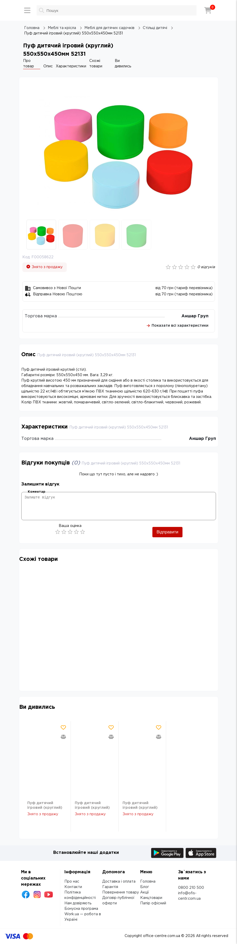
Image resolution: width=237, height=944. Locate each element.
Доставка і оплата (119, 881)
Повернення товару (120, 892)
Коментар (36, 491)
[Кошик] (208, 10)
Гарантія (110, 887)
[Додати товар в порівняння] (63, 737)
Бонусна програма (81, 908)
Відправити (167, 532)
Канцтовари (151, 897)
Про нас (71, 881)
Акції (144, 892)
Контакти (73, 887)
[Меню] (27, 10)
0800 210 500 (191, 887)
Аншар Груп (194, 316)
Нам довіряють (77, 903)
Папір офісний (153, 903)
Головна (147, 881)
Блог (144, 887)
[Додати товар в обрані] (63, 727)
